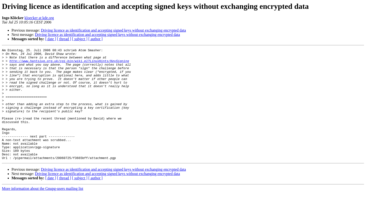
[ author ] (95, 39)
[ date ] (50, 39)
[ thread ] (64, 39)
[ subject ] (79, 39)
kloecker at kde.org (39, 18)
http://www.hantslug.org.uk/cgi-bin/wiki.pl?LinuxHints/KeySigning (69, 64)
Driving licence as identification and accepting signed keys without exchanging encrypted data (113, 30)
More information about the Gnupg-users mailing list (42, 211)
